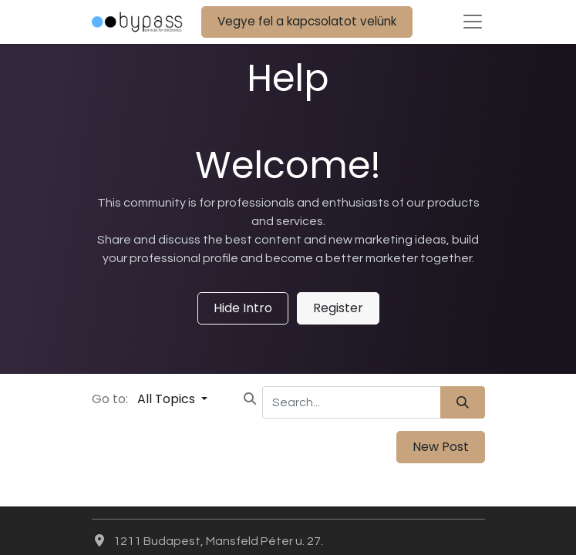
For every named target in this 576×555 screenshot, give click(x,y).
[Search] (462, 402)
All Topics (167, 399)
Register (338, 308)
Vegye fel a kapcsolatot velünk (306, 21)
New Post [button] (441, 447)
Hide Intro (243, 308)
